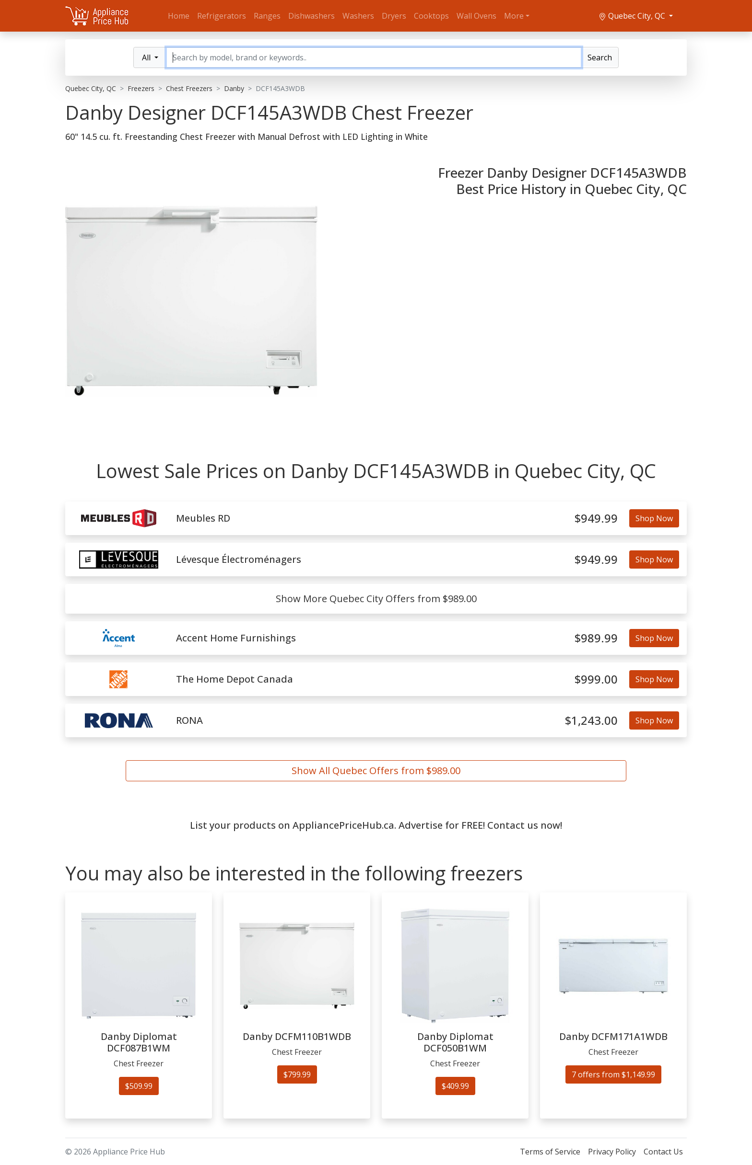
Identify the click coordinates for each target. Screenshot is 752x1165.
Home (178, 16)
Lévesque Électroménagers (238, 559)
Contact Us (663, 1151)
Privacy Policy (612, 1151)
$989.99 (596, 638)
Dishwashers (311, 16)
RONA (189, 720)
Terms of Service (550, 1151)
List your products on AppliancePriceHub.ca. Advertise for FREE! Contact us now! (376, 825)
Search (600, 57)
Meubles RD (203, 518)
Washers (358, 16)
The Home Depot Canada (234, 679)
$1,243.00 (591, 721)
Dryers (394, 16)
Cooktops (431, 16)
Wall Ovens (476, 16)
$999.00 (596, 679)
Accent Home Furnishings (236, 638)
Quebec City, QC (633, 16)
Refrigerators (221, 16)
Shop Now (654, 518)
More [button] (514, 16)
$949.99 (596, 518)
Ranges (267, 16)
